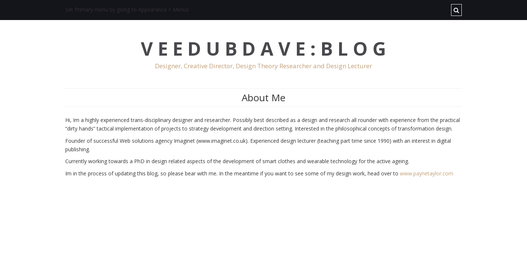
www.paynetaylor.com (426, 173)
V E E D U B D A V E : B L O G (263, 49)
